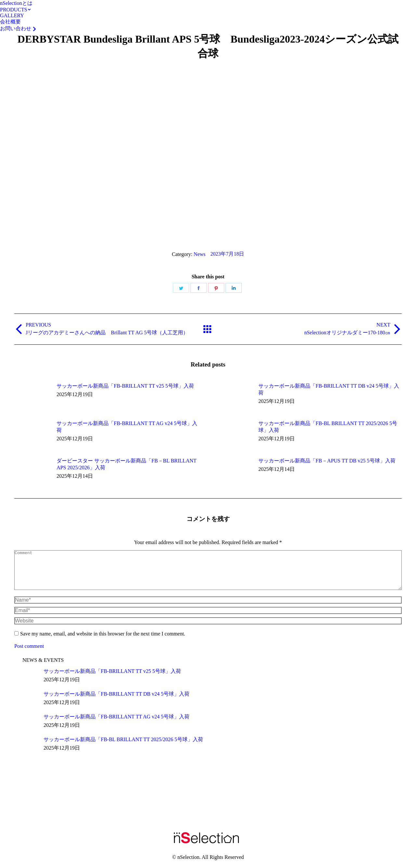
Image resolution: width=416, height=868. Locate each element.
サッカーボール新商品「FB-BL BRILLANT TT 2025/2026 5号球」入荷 (327, 427)
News (199, 254)
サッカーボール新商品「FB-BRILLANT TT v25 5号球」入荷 (125, 386)
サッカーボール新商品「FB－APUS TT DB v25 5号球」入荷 (327, 460)
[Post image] (32, 397)
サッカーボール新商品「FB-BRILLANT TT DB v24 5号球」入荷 (328, 389)
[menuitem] (16, 3)
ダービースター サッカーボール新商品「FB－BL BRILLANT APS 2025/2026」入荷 (126, 464)
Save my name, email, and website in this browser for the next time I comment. (102, 641)
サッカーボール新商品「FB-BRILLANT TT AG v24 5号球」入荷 (127, 427)
